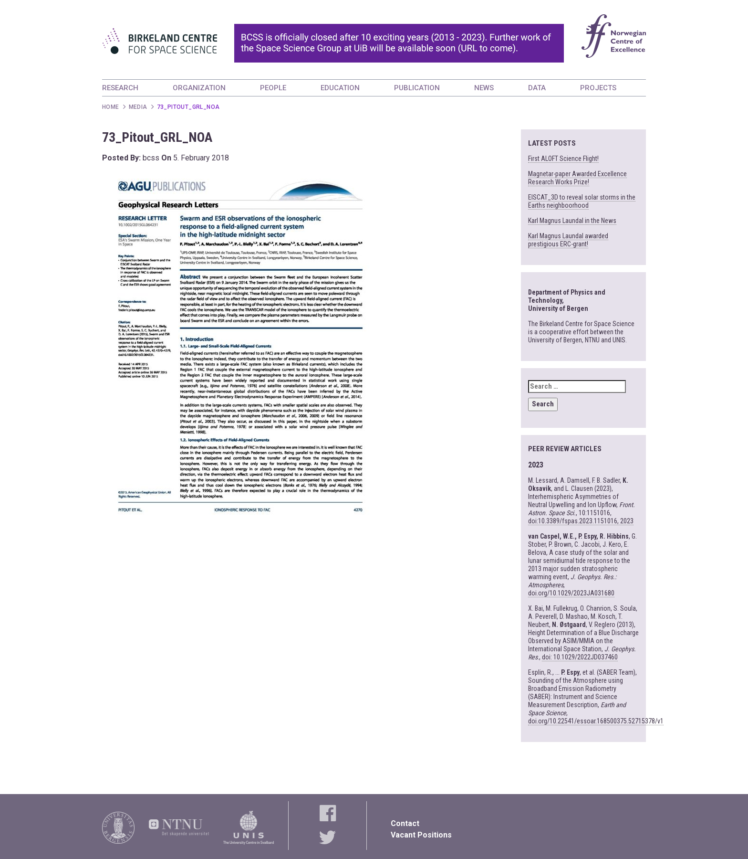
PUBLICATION (417, 88)
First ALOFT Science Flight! (563, 158)
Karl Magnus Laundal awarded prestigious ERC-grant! (568, 240)
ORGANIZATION (199, 88)
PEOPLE (273, 88)
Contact (405, 823)
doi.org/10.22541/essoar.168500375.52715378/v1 (596, 721)
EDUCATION (340, 88)
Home (110, 107)
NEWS (484, 88)
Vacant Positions (421, 834)
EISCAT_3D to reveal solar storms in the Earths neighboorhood (581, 201)
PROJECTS (598, 88)
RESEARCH (120, 88)
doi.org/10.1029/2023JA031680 (571, 593)
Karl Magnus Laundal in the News (572, 220)
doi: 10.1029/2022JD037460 (580, 657)
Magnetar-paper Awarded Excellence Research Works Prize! (577, 178)
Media (138, 107)
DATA (537, 88)
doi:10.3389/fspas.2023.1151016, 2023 (581, 521)
